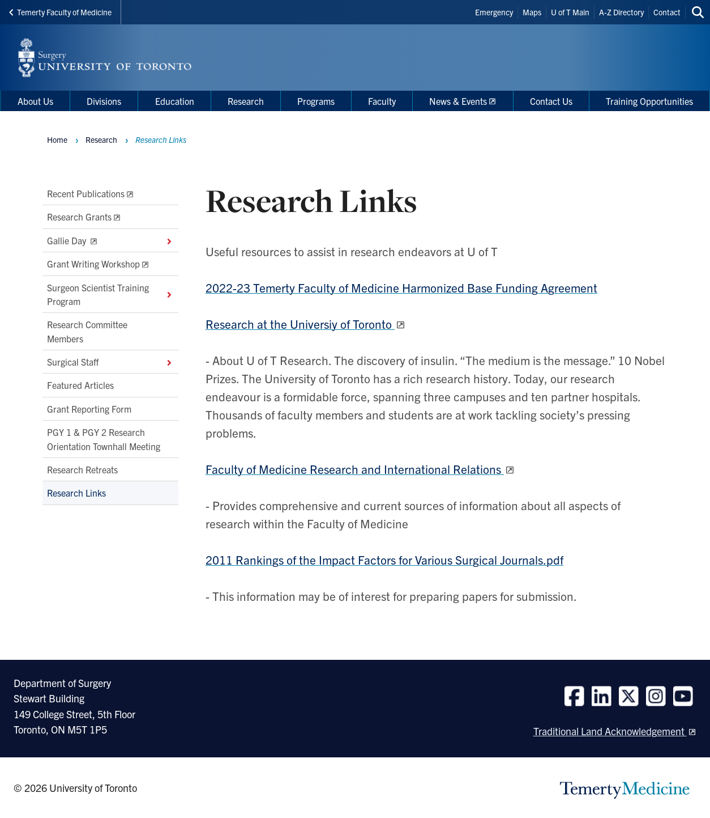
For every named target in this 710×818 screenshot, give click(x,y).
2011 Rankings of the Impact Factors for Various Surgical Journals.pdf (384, 559)
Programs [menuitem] (316, 101)
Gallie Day (110, 240)
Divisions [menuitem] (104, 101)
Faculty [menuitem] (382, 101)
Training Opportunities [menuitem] (649, 101)
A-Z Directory (621, 12)
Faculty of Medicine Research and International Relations (355, 468)
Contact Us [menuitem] (551, 101)
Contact (667, 12)
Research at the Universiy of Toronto (300, 323)
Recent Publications (86, 193)
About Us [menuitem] (35, 101)
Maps (532, 12)
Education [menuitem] (174, 101)
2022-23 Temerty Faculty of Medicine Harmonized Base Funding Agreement (401, 287)
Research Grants (79, 217)
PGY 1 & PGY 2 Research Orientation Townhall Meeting (103, 439)
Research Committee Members (87, 331)
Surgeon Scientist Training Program (110, 294)
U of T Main (570, 12)
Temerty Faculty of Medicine (60, 12)
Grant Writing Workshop (93, 264)
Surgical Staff (110, 361)
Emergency (494, 12)
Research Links (76, 493)
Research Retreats (82, 469)
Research (101, 139)
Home (57, 139)
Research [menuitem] (246, 101)
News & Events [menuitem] (458, 101)
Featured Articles (80, 385)
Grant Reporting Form (89, 408)
